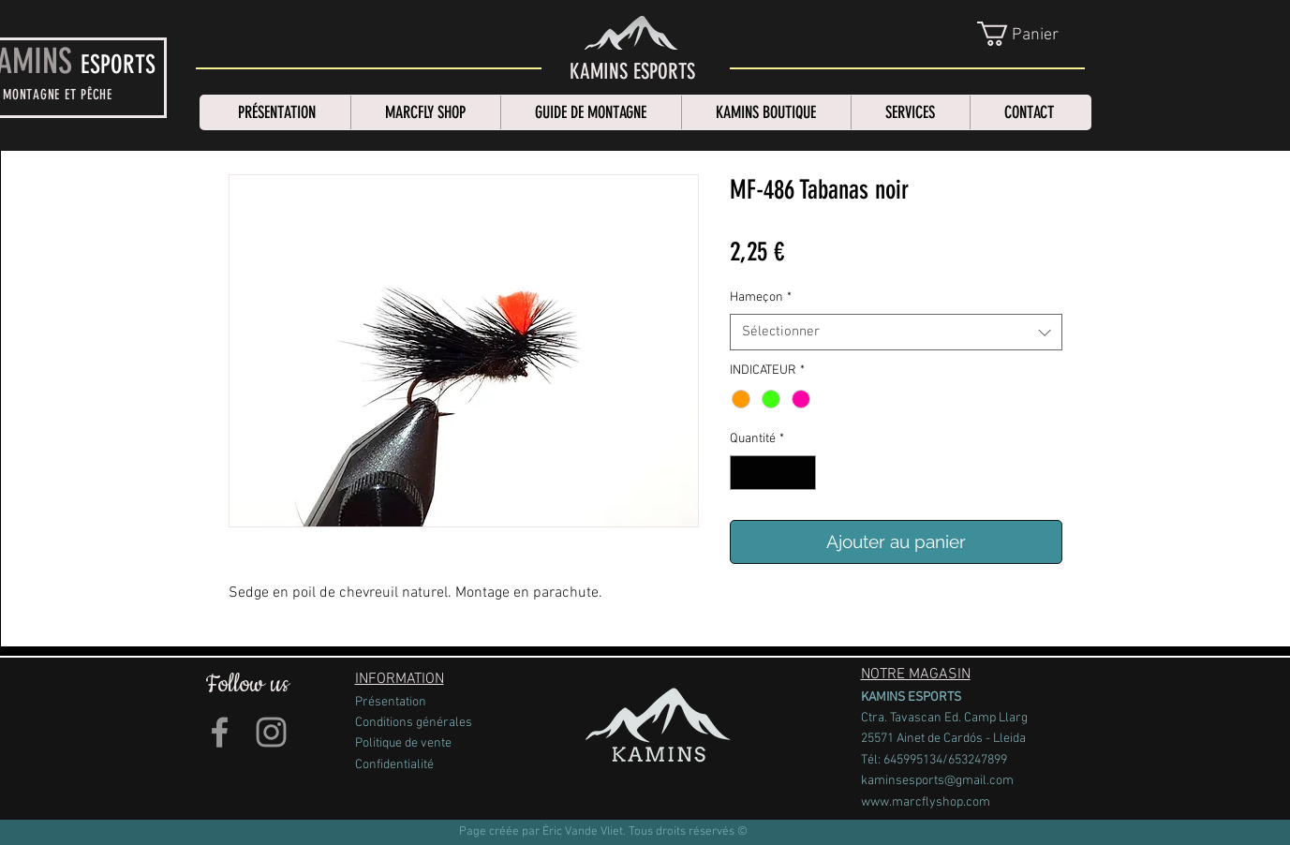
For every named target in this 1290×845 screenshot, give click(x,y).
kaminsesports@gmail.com (937, 781)
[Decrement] (744, 472)
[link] (1032, 34)
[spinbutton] (773, 472)
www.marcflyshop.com (925, 802)
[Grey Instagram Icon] (271, 732)
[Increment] (801, 472)
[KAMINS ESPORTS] (632, 72)
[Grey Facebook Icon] (220, 732)
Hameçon (761, 297)
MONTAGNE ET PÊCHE (57, 94)
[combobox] (896, 332)
